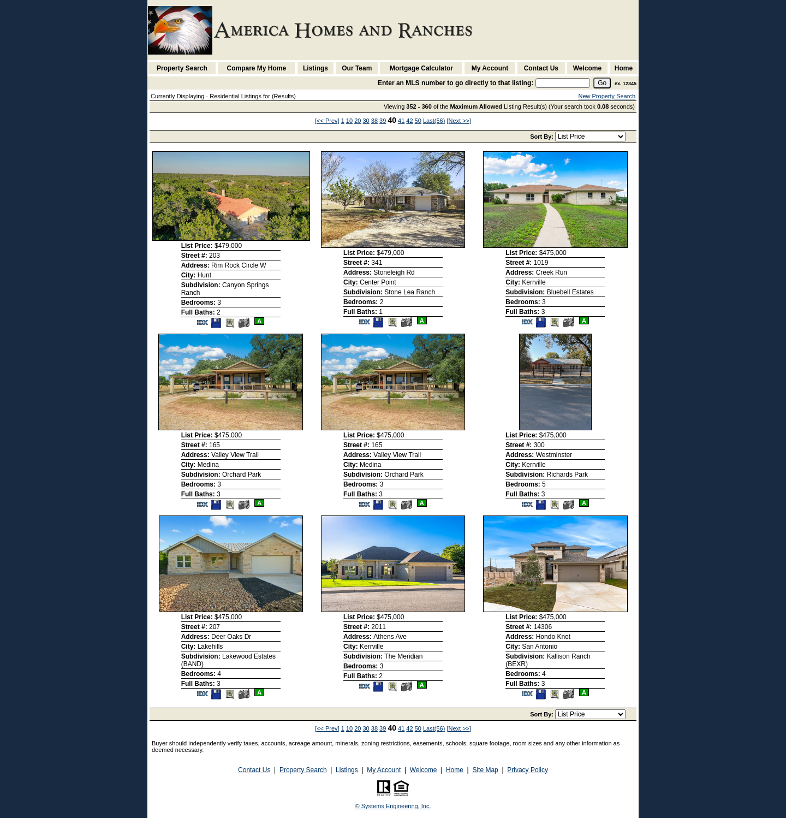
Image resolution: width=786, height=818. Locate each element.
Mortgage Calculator (421, 68)
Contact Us (541, 68)
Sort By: (542, 136)
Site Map (485, 770)
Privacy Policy (527, 770)
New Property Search (606, 96)
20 (357, 120)
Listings (315, 68)
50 (418, 120)
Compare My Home (257, 68)
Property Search (182, 68)
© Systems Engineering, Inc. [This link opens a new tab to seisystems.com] (393, 806)
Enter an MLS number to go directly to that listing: (455, 83)
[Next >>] (458, 120)
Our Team (357, 68)
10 (349, 120)
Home (624, 68)
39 (382, 120)
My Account (490, 68)
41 (401, 120)
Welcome (587, 68)
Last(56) (434, 120)
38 (374, 120)
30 (365, 120)
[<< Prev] (327, 120)
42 (409, 120)
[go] (602, 83)
